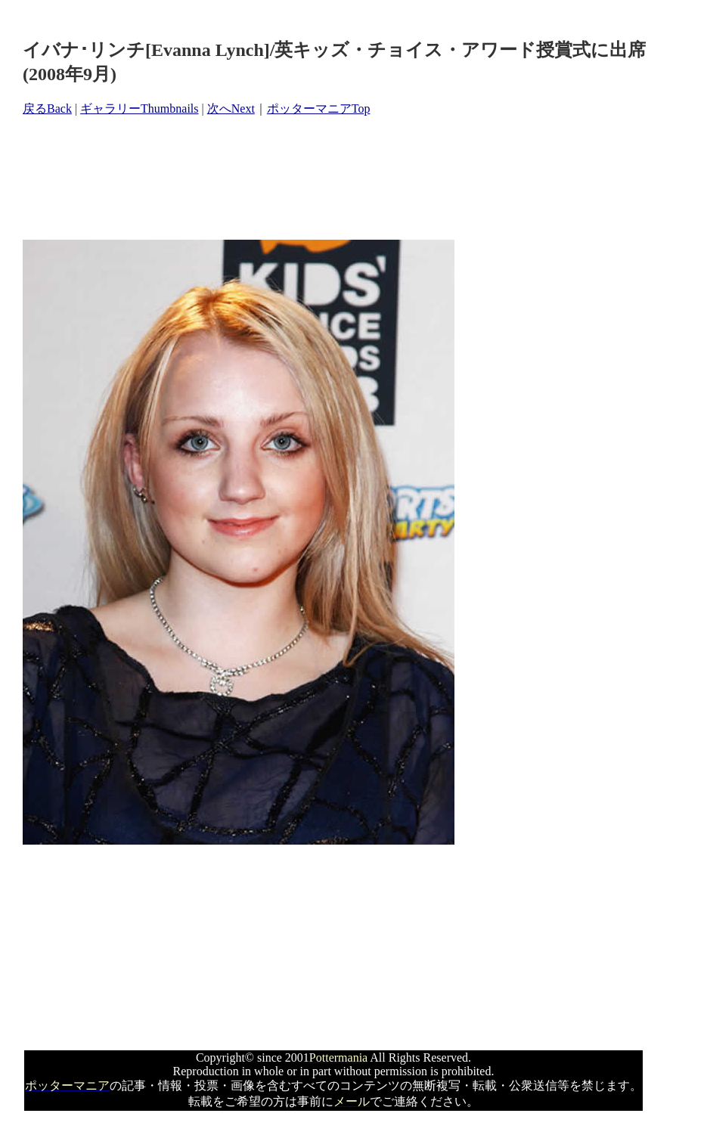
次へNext (231, 108)
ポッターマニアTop (319, 108)
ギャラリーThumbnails (139, 108)
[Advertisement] (298, 178)
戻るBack (47, 108)
